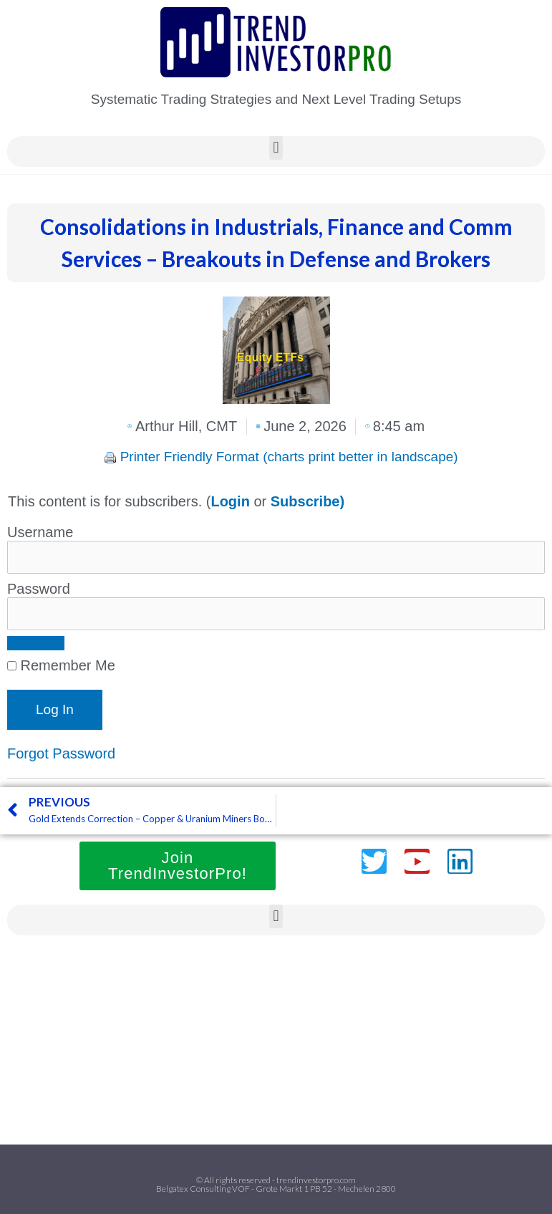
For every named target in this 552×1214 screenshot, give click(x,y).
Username (40, 532)
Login (229, 501)
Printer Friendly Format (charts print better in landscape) (289, 456)
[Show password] (35, 643)
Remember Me (61, 665)
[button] (276, 148)
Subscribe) (307, 501)
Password (38, 589)
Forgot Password (61, 753)
